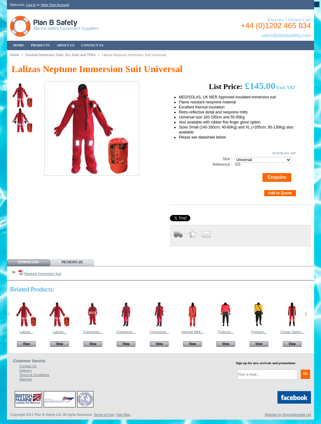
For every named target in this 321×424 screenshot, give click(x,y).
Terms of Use (103, 414)
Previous (8, 314)
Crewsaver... (92, 332)
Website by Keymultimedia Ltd (288, 414)
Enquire (276, 177)
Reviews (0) (71, 262)
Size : (227, 159)
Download (28, 262)
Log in (31, 5)
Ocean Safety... (292, 332)
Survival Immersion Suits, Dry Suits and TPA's (60, 55)
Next (306, 314)
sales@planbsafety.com (286, 35)
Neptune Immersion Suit (42, 273)
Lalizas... (26, 332)
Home (14, 55)
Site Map (123, 414)
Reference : (222, 164)
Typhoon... (226, 332)
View (26, 344)
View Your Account (55, 5)
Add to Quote (280, 193)
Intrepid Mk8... (192, 332)
